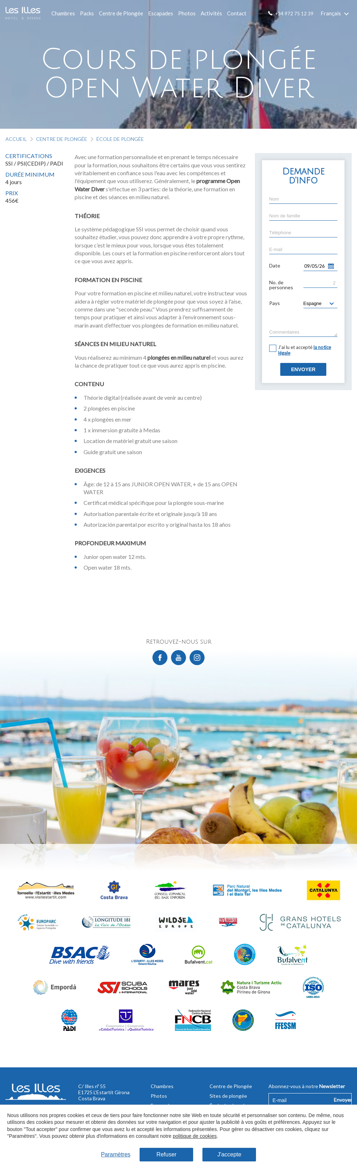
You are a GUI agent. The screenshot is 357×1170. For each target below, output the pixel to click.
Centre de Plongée (121, 13)
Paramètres (116, 1154)
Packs (87, 13)
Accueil (16, 139)
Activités (211, 13)
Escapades (160, 13)
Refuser (166, 1154)
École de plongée (120, 139)
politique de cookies (195, 1136)
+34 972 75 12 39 (294, 13)
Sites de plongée (228, 1096)
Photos (187, 13)
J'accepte (229, 1154)
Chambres (63, 13)
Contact (236, 13)
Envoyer (303, 369)
